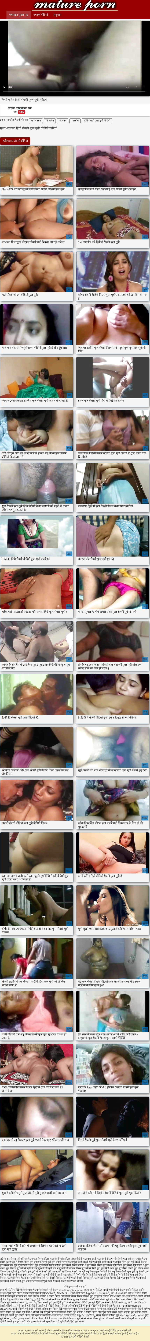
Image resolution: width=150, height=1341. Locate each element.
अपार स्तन (36, 120)
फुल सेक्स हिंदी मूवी (8, 1265)
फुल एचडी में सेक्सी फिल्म (17, 1262)
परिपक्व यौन (21, 1296)
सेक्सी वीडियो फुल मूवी (10, 1305)
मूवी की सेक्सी (68, 1302)
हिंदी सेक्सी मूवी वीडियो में (73, 1312)
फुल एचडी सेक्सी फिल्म (62, 1262)
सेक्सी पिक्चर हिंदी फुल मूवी (116, 1277)
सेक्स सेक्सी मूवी (102, 1299)
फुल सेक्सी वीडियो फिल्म (70, 1268)
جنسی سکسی (16, 1318)
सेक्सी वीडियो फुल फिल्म (47, 1308)
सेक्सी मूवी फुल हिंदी (52, 1302)
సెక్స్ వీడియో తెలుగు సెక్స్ (98, 1293)
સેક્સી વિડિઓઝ (119, 1293)
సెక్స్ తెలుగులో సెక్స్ (86, 1315)
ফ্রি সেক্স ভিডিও (129, 1296)
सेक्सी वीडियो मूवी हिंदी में (24, 1308)
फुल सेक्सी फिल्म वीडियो (50, 1265)
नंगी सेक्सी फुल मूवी (122, 1258)
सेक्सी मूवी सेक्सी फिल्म (19, 1315)
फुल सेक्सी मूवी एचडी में (133, 1265)
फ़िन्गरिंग (50, 120)
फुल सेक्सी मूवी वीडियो (27, 1268)
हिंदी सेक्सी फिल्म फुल (112, 1305)
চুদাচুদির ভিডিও (102, 1296)
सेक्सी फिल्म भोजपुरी (125, 1318)
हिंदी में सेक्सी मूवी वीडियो (66, 1305)
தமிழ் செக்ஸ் (41, 1299)
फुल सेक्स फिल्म (15, 1293)
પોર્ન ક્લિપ (70, 1293)
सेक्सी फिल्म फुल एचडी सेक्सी (100, 1318)
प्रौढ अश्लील (115, 1296)
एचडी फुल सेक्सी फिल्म (102, 1258)
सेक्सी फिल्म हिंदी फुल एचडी (98, 1312)
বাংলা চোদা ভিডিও (93, 1289)
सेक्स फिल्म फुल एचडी (25, 1277)
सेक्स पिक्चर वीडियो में (38, 1296)
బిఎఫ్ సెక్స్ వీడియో (55, 1293)
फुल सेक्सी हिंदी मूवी (91, 1268)
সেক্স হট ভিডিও (7, 1289)
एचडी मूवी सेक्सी (79, 1318)
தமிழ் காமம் (137, 1315)
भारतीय (75, 120)
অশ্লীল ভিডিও (134, 1293)
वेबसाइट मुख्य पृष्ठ (18, 14)
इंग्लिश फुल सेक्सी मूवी (53, 1258)
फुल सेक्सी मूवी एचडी (112, 1265)
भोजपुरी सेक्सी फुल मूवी (15, 1274)
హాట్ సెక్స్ (25, 1321)
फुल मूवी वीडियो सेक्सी (75, 6)
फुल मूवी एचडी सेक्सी (102, 1262)
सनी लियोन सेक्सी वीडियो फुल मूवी (122, 1274)
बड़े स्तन (62, 120)
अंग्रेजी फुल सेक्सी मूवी (10, 1258)
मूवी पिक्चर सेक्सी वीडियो (132, 1308)
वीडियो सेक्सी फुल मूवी (60, 1274)
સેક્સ (113, 1299)
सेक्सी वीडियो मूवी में (87, 1308)
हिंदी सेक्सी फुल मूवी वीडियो (97, 120)
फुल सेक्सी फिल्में (94, 1265)
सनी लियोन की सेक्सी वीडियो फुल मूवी (88, 1274)
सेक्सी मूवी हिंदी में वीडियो (27, 1312)
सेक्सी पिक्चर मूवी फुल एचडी (90, 1277)
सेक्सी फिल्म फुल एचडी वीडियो (69, 1281)
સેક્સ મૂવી (125, 1315)
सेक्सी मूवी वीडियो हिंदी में (108, 1308)
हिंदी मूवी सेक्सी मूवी (68, 1308)
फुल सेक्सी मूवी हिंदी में (48, 1268)
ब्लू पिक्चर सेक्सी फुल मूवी (74, 1271)
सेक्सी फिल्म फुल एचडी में (42, 1281)
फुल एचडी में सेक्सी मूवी (40, 1262)
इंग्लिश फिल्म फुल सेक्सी (32, 1258)
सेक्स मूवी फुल (42, 1277)
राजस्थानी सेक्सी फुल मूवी (38, 1274)
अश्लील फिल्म (17, 1302)
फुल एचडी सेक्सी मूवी (83, 1262)
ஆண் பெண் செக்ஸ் (135, 1302)
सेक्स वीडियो (55, 1299)
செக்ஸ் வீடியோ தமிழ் (71, 1289)
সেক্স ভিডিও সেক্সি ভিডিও (64, 1315)
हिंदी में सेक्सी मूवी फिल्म (27, 1289)
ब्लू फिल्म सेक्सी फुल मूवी (123, 1271)
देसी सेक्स (80, 1293)
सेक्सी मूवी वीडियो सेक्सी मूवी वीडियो (37, 1305)
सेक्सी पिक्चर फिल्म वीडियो (37, 1318)
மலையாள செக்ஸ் (61, 1318)
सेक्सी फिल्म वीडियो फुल (123, 1312)
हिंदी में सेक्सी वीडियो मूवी (90, 1305)
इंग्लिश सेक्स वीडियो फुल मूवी (77, 1258)
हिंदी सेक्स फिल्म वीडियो (127, 1299)
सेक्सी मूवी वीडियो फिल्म (114, 1289)
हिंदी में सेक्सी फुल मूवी (10, 1321)
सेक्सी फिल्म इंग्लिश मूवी (82, 1296)
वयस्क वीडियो (40, 14)
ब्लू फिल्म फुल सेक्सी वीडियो (99, 1271)
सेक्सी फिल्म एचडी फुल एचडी (17, 1281)
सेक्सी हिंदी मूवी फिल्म (48, 1289)
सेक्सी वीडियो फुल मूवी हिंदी (87, 1302)
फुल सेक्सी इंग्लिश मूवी (28, 1265)
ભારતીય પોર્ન (88, 1299)
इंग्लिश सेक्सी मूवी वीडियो (34, 1293)
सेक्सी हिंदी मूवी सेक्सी (74, 1321)
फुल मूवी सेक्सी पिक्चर (137, 1262)
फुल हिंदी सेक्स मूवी (109, 1268)
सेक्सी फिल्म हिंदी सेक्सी (60, 1296)
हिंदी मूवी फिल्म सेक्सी (41, 1315)
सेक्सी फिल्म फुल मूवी (71, 1299)
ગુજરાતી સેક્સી (38, 1321)
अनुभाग (57, 14)
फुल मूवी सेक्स (119, 1262)
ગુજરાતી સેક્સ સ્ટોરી (19, 1299)
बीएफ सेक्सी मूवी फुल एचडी (48, 1271)
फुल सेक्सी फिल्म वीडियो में (74, 1265)
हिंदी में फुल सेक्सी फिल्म (51, 1312)
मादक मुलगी (140, 1318)
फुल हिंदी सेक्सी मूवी (128, 1268)
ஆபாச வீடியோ (33, 1302)
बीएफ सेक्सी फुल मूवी (25, 1271)
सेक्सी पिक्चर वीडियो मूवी (108, 1315)
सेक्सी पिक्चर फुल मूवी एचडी (63, 1277)
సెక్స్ (32, 1299)
